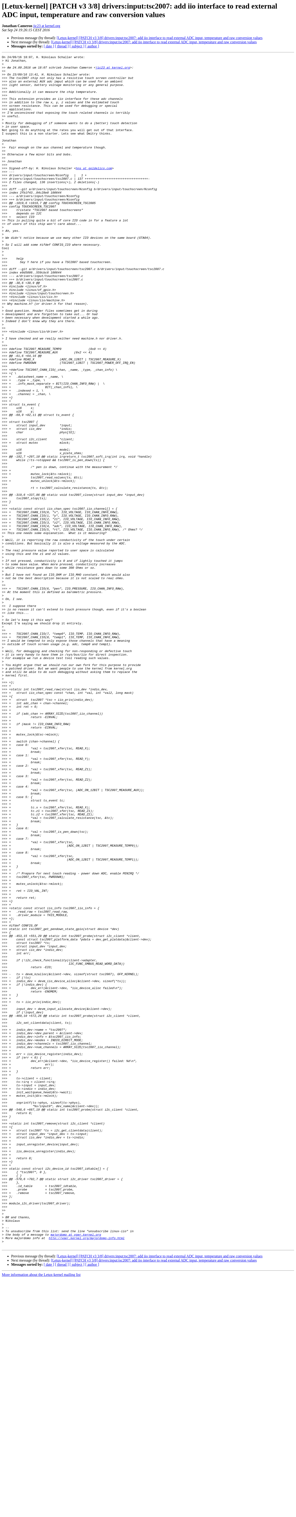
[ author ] (92, 46)
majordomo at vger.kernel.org (76, 1471)
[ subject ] (77, 46)
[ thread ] (62, 46)
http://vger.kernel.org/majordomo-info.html (87, 1475)
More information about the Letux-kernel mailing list (41, 1513)
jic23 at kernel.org (46, 26)
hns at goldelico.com (94, 191)
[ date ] (49, 46)
